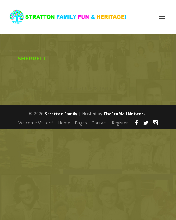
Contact (99, 123)
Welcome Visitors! (35, 123)
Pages (81, 123)
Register (120, 123)
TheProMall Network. (125, 113)
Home (64, 123)
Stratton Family (61, 113)
